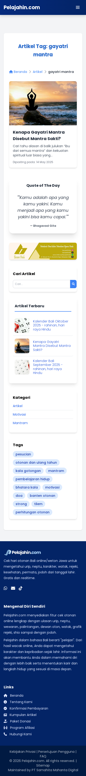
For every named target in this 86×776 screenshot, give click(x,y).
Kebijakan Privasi (23, 751)
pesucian (23, 454)
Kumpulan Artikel (20, 715)
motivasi (52, 487)
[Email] (13, 588)
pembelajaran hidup (33, 479)
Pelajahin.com (33, 761)
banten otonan (42, 495)
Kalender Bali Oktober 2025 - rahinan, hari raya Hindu (50, 325)
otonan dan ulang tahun (36, 462)
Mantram (20, 423)
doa (19, 495)
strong (21, 504)
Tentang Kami (18, 702)
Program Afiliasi (19, 727)
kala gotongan (28, 470)
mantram (56, 470)
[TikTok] (20, 588)
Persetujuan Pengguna (56, 751)
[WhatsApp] (5, 588)
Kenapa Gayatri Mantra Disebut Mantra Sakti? (52, 346)
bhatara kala (27, 487)
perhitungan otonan (33, 512)
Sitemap (43, 765)
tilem (38, 504)
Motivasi (19, 414)
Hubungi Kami (18, 734)
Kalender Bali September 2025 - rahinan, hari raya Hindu (48, 367)
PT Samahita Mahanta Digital (55, 770)
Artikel (37, 71)
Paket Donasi (17, 721)
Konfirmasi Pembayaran (26, 708)
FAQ (43, 756)
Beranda (18, 71)
